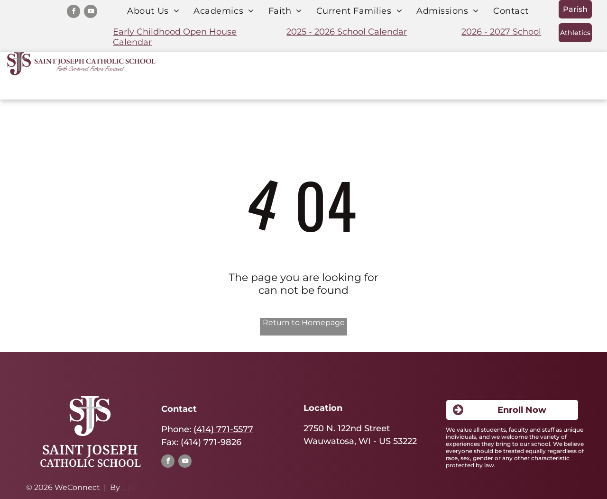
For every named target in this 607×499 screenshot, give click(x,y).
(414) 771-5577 (223, 429)
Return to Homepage (304, 322)
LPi (128, 487)
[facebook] (73, 12)
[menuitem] (153, 11)
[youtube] (90, 12)
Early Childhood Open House (175, 32)
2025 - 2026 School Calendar (346, 32)
